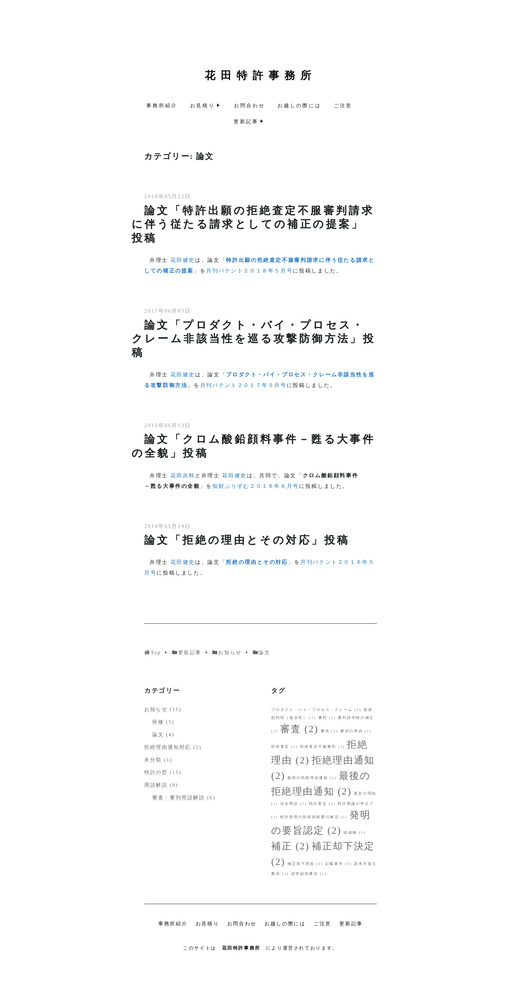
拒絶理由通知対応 (167, 747)
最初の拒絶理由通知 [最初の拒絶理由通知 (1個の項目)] (312, 778)
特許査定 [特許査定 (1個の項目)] (322, 804)
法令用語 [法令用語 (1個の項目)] (293, 804)
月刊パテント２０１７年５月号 (243, 385)
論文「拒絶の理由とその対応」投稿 (247, 540)
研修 (158, 722)
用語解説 (156, 785)
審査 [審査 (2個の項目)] (299, 729)
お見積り (202, 105)
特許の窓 (156, 772)
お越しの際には (299, 105)
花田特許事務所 (260, 75)
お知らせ (156, 709)
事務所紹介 (161, 105)
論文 (158, 734)
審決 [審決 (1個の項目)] (329, 731)
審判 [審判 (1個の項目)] (327, 718)
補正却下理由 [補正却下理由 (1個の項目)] (305, 864)
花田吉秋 (182, 475)
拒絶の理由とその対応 (257, 562)
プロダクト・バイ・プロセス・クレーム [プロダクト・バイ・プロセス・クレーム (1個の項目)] (316, 710)
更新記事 (246, 121)
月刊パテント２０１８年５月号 (249, 270)
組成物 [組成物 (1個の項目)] (355, 832)
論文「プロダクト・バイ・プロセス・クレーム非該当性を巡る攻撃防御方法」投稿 (254, 338)
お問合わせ (249, 105)
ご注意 (343, 105)
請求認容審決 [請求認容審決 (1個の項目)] (309, 874)
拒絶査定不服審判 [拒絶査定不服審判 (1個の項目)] (322, 746)
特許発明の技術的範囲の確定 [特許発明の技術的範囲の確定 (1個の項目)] (314, 817)
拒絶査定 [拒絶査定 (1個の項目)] (284, 746)
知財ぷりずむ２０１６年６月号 (255, 486)
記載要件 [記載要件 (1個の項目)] (338, 864)
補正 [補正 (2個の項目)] (290, 846)
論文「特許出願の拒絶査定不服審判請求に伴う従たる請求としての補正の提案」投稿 (253, 224)
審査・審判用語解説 (178, 797)
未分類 (153, 759)
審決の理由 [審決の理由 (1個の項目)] (355, 731)
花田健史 (182, 260)
